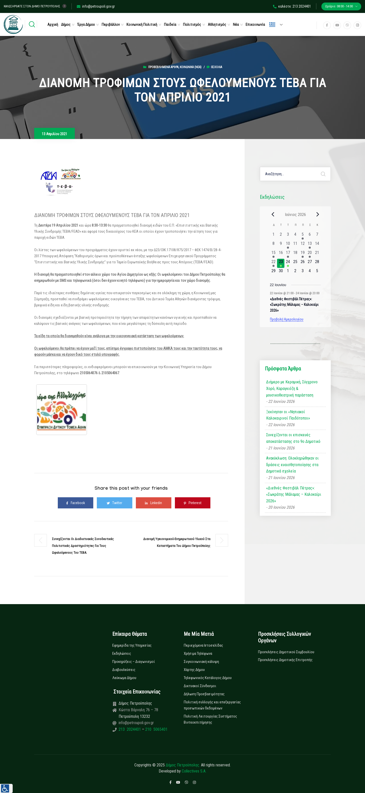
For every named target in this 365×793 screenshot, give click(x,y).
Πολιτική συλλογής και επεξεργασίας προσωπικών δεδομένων (212, 705)
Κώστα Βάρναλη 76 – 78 (138, 709)
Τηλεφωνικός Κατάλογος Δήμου (208, 678)
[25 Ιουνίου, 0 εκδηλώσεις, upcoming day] (295, 263)
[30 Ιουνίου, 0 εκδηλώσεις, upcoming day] (280, 272)
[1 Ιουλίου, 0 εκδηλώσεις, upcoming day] (288, 272)
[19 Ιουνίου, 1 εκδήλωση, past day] (302, 254)
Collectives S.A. (194, 771)
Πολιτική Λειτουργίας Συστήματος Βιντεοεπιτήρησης (210, 719)
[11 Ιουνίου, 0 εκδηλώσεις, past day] (295, 245)
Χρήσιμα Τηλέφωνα (198, 653)
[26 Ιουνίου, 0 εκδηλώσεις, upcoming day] (302, 263)
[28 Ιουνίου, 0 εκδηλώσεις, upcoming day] (317, 263)
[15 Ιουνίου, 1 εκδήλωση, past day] (273, 254)
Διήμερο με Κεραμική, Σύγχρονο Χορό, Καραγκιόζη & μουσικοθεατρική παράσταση (292, 388)
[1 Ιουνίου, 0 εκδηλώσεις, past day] (273, 236)
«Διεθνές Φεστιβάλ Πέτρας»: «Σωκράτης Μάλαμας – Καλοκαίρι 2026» (294, 304)
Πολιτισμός (192, 24)
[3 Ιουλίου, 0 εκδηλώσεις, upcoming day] (302, 272)
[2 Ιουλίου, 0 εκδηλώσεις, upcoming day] (295, 272)
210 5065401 (156, 729)
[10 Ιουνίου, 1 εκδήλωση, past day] (288, 245)
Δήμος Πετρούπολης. (183, 765)
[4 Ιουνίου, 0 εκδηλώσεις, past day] (295, 236)
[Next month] (318, 214)
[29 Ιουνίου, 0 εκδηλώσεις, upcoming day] (273, 272)
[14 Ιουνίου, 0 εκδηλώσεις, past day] (317, 245)
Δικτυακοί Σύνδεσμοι (200, 686)
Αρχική (52, 24)
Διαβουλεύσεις (123, 669)
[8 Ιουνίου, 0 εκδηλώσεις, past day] (273, 245)
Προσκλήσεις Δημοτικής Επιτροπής (285, 660)
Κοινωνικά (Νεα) (191, 67)
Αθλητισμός (217, 24)
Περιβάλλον (111, 24)
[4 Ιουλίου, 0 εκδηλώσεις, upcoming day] (310, 272)
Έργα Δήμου (86, 24)
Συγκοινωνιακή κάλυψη (201, 661)
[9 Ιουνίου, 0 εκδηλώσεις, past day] (280, 245)
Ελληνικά (272, 25)
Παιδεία (170, 24)
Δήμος (65, 24)
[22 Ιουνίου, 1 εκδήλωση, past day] (273, 263)
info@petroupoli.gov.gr (96, 6)
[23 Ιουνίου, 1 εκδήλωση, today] (280, 263)
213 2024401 (130, 729)
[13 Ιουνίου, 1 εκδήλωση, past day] (310, 245)
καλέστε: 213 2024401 (292, 6)
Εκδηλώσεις (121, 653)
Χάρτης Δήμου (194, 669)
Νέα (236, 24)
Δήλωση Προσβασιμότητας (204, 694)
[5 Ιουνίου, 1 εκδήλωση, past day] (302, 236)
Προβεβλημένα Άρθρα (163, 67)
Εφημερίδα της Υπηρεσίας (132, 645)
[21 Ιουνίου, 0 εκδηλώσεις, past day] (317, 254)
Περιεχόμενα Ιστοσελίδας (203, 645)
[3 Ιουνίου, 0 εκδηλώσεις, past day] (288, 236)
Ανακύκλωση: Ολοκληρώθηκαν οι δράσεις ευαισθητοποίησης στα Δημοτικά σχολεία (292, 464)
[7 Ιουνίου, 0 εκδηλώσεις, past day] (317, 236)
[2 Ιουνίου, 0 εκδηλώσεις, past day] (280, 236)
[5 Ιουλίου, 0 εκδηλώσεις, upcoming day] (317, 272)
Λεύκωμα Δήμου (124, 678)
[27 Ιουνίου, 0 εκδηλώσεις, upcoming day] (310, 263)
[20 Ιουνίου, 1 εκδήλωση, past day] (310, 254)
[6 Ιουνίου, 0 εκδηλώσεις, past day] (310, 236)
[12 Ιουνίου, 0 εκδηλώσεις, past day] (302, 245)
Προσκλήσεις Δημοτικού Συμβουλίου (286, 652)
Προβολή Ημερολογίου (286, 319)
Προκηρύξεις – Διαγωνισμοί (133, 661)
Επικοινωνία (255, 24)
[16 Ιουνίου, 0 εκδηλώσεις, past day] (280, 254)
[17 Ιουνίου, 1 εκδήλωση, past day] (288, 254)
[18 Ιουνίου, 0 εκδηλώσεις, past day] (295, 254)
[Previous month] (273, 214)
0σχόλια (214, 67)
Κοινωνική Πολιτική (141, 24)
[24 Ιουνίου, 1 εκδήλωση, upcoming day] (288, 263)
